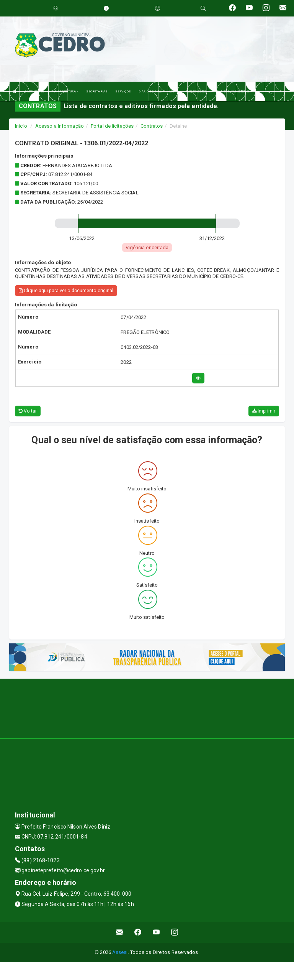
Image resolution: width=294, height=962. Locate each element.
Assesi (120, 952)
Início (21, 126)
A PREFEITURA (66, 91)
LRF (173, 91)
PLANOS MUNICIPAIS (233, 91)
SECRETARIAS (97, 91)
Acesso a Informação (59, 126)
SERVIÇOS (123, 91)
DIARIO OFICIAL (150, 91)
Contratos (151, 126)
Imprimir (263, 411)
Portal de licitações (112, 126)
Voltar (28, 411)
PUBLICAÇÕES (197, 91)
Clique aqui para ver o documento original (66, 290)
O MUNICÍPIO (35, 91)
